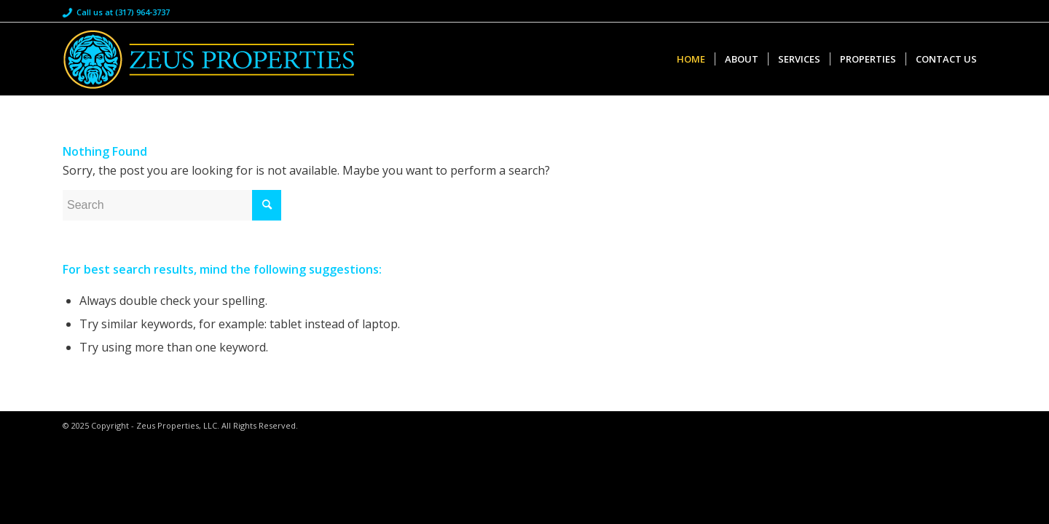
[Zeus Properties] (208, 59)
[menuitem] (691, 59)
